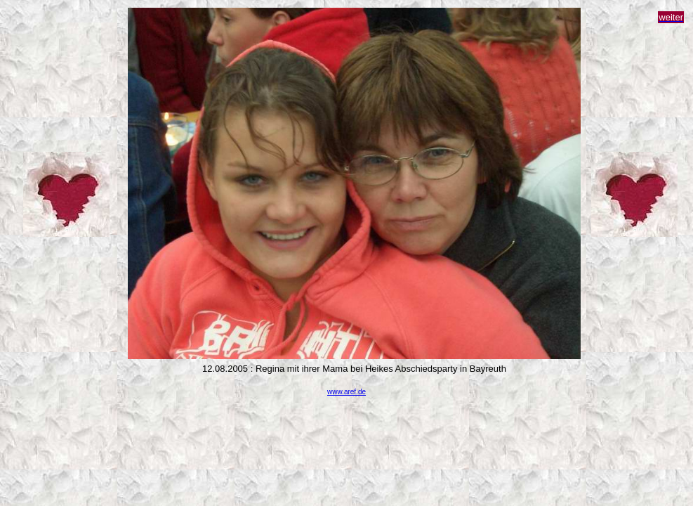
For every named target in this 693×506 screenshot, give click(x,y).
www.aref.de (346, 392)
